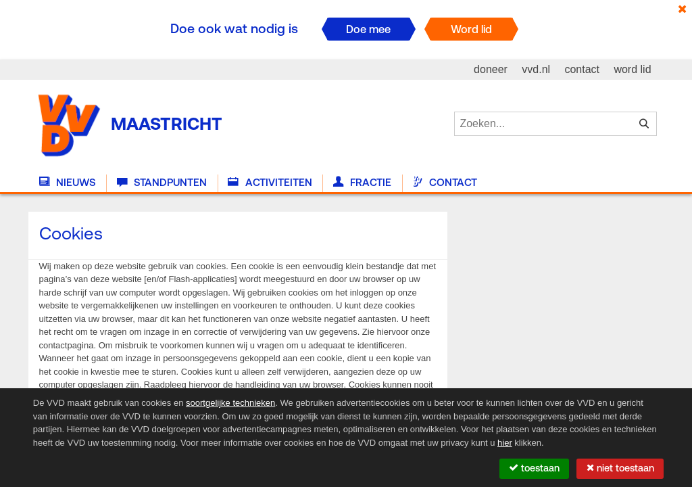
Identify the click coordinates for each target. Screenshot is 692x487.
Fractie (362, 183)
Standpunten (162, 183)
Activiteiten (270, 183)
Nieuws (67, 183)
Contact (444, 183)
